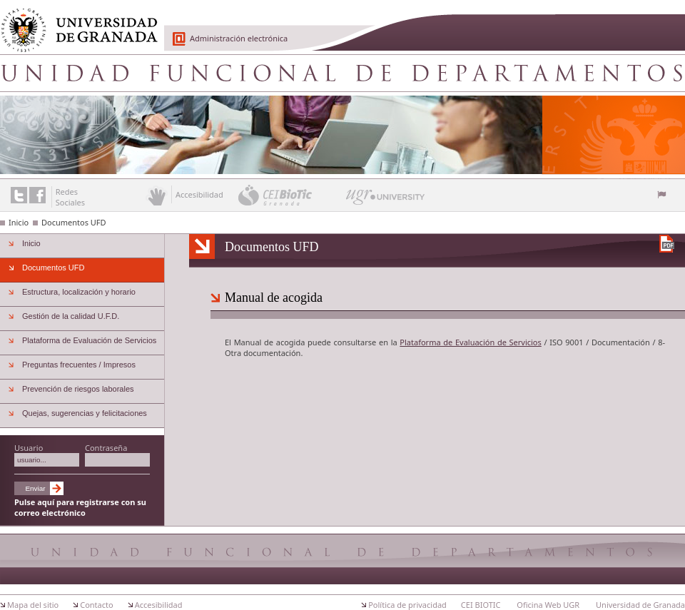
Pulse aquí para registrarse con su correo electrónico (80, 507)
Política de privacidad (407, 604)
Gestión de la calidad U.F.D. (70, 316)
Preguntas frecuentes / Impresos (79, 364)
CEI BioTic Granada (291, 194)
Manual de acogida (274, 297)
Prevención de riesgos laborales (78, 389)
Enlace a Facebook (37, 195)
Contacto (96, 604)
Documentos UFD (73, 222)
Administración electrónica (239, 38)
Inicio (19, 222)
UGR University (385, 200)
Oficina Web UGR (548, 604)
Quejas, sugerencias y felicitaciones (84, 413)
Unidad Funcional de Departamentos (342, 72)
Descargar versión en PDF (666, 244)
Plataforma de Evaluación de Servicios (470, 342)
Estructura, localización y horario (79, 292)
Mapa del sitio (33, 604)
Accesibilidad (159, 604)
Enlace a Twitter (19, 195)
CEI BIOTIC (481, 604)
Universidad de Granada (74, 22)
